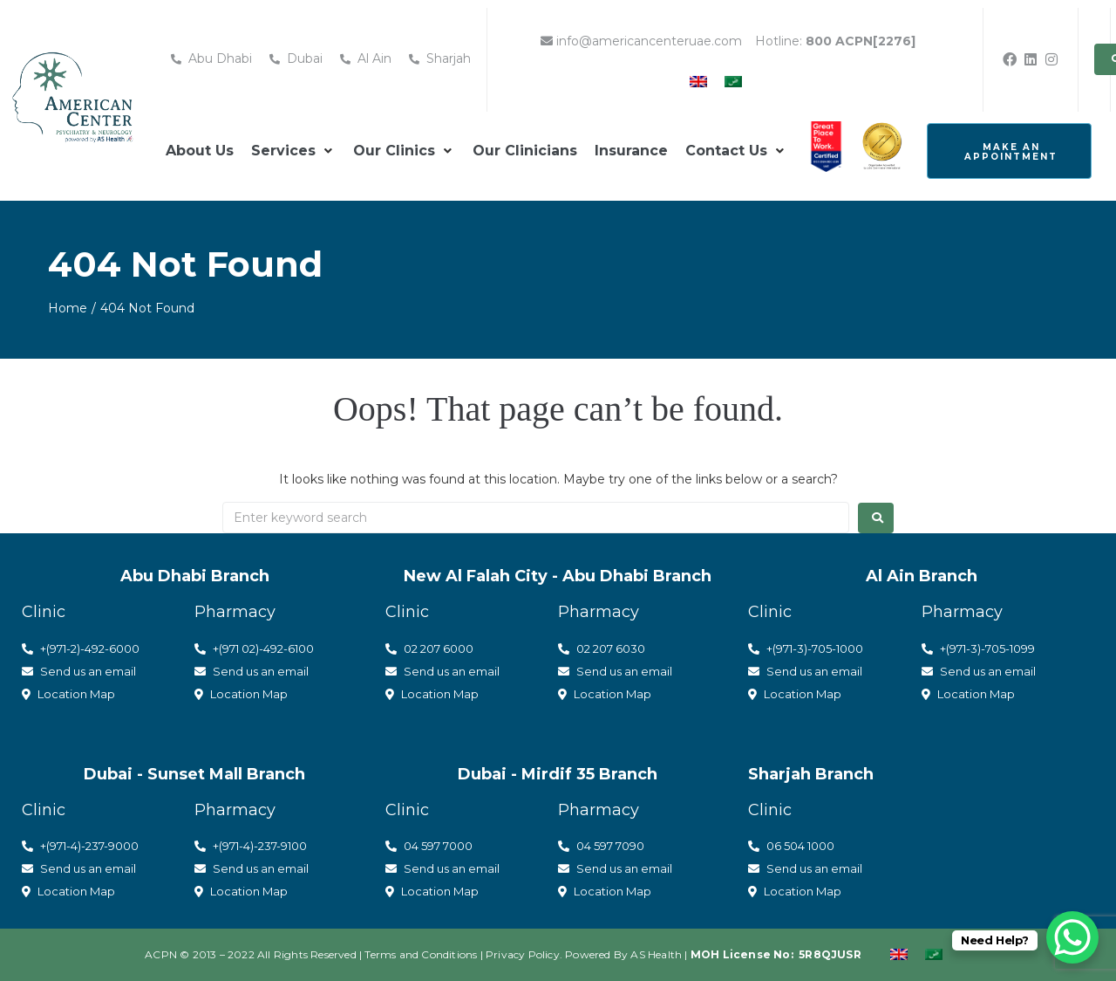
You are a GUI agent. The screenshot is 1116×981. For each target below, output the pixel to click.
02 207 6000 (429, 648)
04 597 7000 (429, 846)
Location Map (68, 694)
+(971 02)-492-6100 (254, 648)
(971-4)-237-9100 (263, 846)
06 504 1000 (791, 846)
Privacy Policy (523, 954)
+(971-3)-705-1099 (978, 648)
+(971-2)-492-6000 (81, 648)
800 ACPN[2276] (860, 41)
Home (67, 308)
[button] (293, 151)
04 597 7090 (601, 846)
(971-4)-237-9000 (92, 846)
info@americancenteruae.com (641, 41)
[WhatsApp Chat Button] (1072, 937)
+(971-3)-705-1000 (805, 648)
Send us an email (79, 671)
